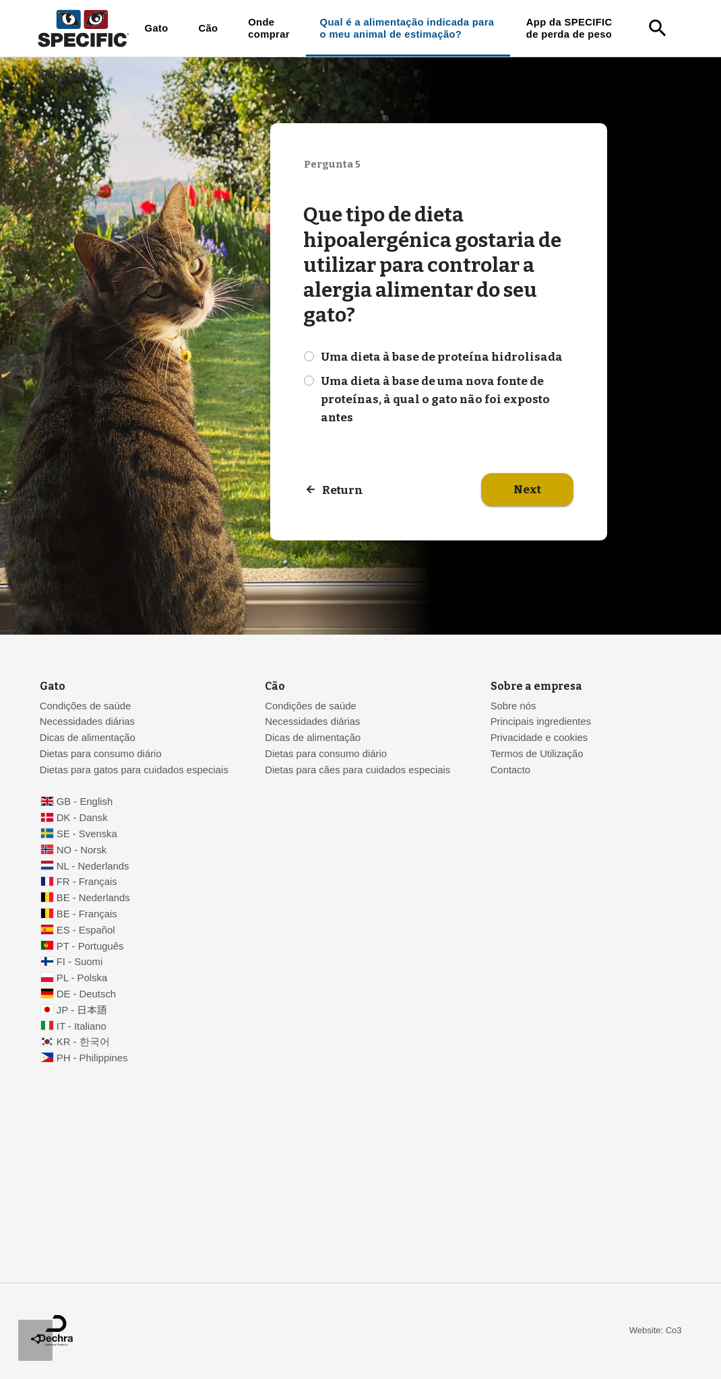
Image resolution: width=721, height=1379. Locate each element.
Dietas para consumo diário (101, 753)
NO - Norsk (81, 850)
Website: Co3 (655, 1330)
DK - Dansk (82, 817)
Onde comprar (269, 28)
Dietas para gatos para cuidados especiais (134, 770)
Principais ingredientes (541, 721)
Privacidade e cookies (539, 737)
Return (342, 490)
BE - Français (87, 914)
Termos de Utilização (537, 753)
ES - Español (86, 930)
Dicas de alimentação (87, 737)
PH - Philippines (92, 1058)
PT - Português (90, 946)
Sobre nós (513, 706)
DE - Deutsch (86, 994)
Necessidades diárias (87, 721)
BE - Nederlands (93, 897)
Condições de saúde (85, 706)
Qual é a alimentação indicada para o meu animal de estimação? (407, 28)
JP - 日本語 (82, 1010)
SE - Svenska (87, 833)
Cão (208, 28)
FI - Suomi (80, 961)
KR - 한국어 (83, 1041)
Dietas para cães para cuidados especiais (357, 770)
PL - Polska (82, 978)
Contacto (510, 770)
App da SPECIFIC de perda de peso (569, 28)
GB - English (85, 801)
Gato (156, 28)
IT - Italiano (81, 1026)
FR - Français (87, 881)
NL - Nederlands (93, 866)
